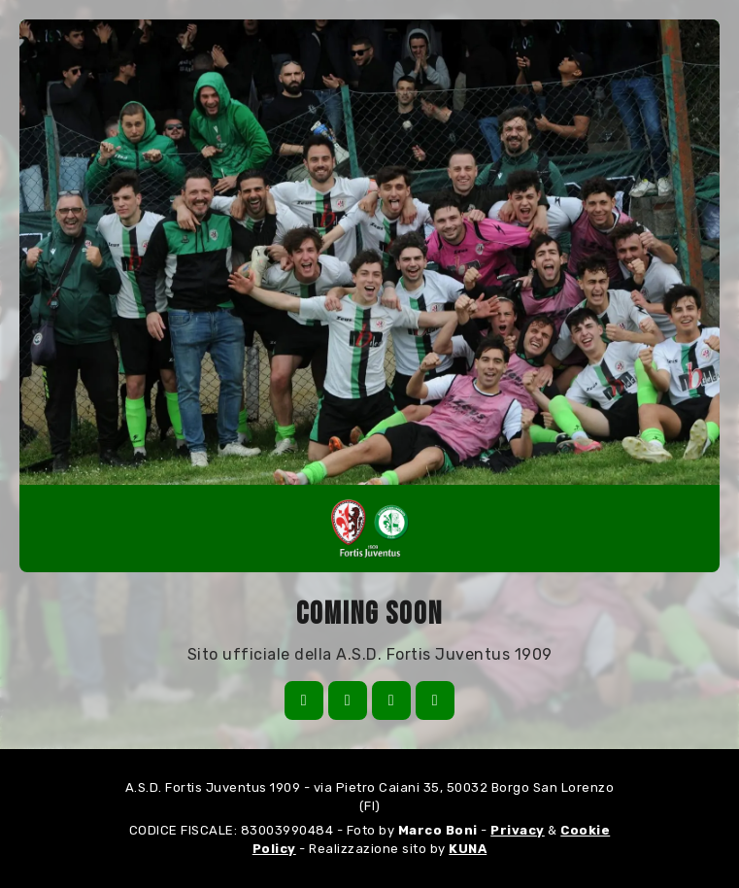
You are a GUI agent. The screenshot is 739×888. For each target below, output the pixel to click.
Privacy (517, 830)
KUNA (468, 848)
